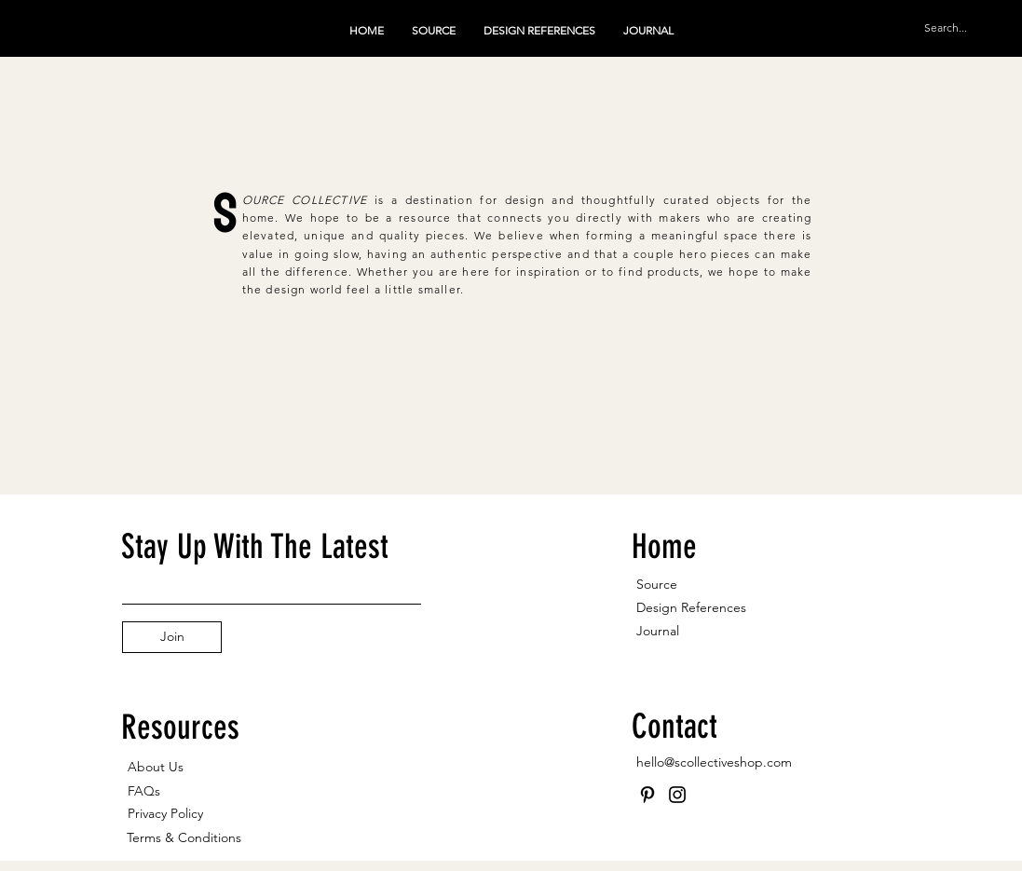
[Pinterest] (647, 794)
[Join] (172, 637)
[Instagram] (677, 794)
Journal (657, 630)
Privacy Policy (165, 813)
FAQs (144, 791)
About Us (156, 766)
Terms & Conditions (184, 837)
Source (656, 584)
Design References (691, 607)
